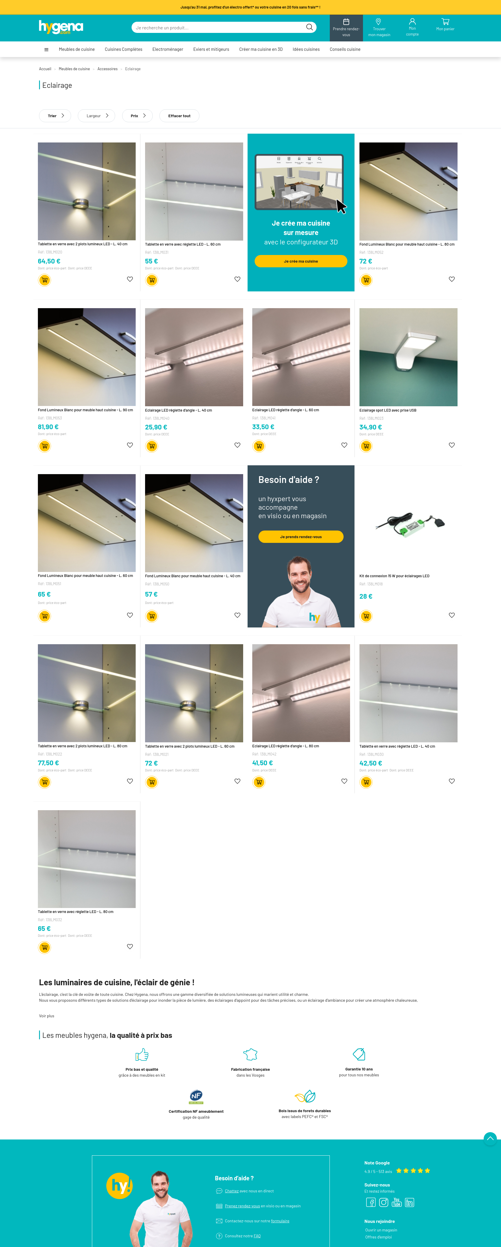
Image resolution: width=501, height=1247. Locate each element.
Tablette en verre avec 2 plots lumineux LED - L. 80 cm (82, 745)
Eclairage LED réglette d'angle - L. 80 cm (285, 745)
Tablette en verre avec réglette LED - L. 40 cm (397, 746)
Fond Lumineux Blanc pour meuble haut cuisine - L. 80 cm (407, 244)
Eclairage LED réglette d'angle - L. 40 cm (178, 409)
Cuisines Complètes (123, 49)
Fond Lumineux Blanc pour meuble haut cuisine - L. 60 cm (85, 575)
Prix (137, 115)
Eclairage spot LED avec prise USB (387, 410)
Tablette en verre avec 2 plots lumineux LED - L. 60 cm (189, 745)
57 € (151, 594)
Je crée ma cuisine (301, 261)
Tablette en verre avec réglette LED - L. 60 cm (183, 243)
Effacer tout (179, 115)
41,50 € (262, 762)
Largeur (94, 115)
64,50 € (49, 261)
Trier (55, 115)
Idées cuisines (306, 49)
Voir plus (46, 1015)
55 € (151, 261)
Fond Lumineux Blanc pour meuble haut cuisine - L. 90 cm (85, 409)
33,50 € (263, 426)
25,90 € (156, 426)
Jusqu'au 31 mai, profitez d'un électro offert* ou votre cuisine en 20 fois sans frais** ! (251, 7)
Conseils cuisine (345, 49)
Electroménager (167, 49)
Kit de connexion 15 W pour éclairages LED (394, 575)
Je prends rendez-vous (301, 536)
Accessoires (107, 68)
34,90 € (370, 427)
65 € (44, 594)
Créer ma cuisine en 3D (261, 49)
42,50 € (370, 763)
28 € (366, 596)
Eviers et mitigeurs (211, 49)
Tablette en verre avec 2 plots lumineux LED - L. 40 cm (82, 243)
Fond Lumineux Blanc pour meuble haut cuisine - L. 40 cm (193, 575)
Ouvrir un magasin (381, 1188)
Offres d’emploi (378, 1195)
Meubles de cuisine (77, 49)
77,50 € (48, 762)
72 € (365, 261)
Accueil (45, 68)
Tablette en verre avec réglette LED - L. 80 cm (75, 911)
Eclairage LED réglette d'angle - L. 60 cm (285, 409)
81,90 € (48, 426)
